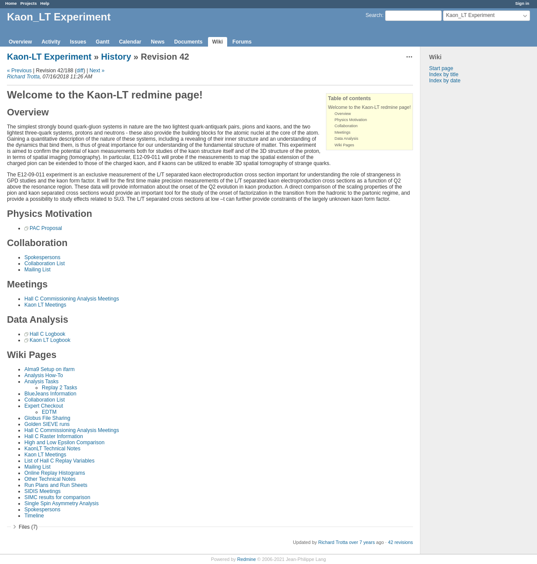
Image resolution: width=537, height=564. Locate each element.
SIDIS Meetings (42, 491)
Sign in (522, 3)
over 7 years (362, 542)
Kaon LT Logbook (50, 340)
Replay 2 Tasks (59, 388)
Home (11, 3)
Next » (96, 71)
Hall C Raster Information (53, 436)
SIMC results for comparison (57, 497)
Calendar (130, 42)
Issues (78, 42)
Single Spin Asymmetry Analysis (61, 503)
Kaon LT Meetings (45, 305)
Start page (441, 68)
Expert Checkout (43, 406)
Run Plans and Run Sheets (55, 485)
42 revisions (400, 542)
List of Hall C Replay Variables (59, 461)
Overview (20, 42)
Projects (28, 3)
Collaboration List (44, 263)
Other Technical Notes (50, 479)
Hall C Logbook (47, 334)
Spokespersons (42, 257)
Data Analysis (347, 138)
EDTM (49, 412)
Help (45, 3)
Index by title (443, 74)
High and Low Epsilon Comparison (64, 442)
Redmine (246, 559)
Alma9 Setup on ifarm (49, 369)
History (116, 56)
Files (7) (28, 527)
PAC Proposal (46, 228)
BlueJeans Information (50, 394)
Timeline (34, 516)
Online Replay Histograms (54, 473)
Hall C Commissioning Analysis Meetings (71, 299)
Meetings (343, 132)
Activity (50, 42)
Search (374, 15)
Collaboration (346, 126)
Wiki (217, 42)
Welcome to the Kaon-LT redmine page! (369, 107)
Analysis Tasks (41, 381)
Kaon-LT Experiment (49, 56)
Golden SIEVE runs (47, 424)
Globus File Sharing (47, 418)
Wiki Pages (344, 145)
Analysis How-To (43, 375)
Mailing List (37, 270)
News (157, 42)
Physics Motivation (351, 120)
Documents (188, 42)
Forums (242, 42)
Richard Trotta (23, 77)
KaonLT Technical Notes (52, 449)
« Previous (19, 71)
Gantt (102, 42)
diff (80, 71)
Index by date (444, 81)
